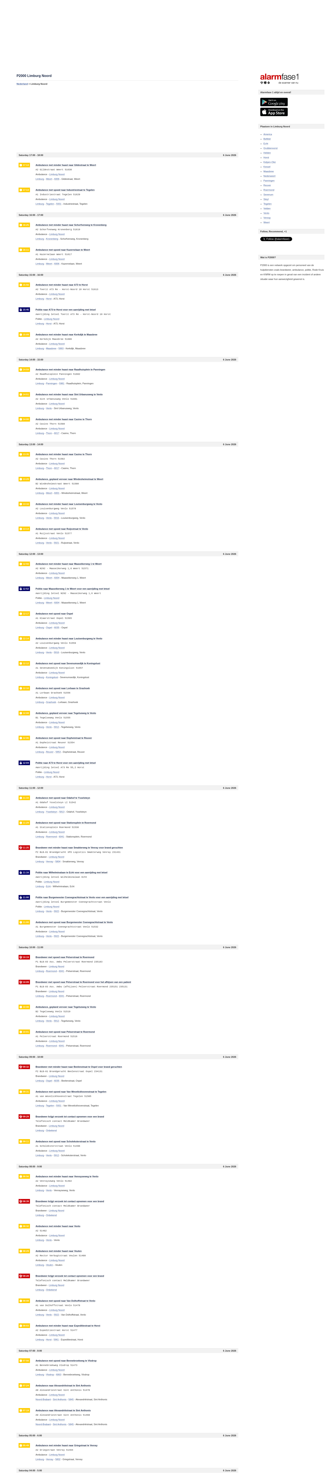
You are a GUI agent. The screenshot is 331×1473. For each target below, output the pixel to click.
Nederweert (269, 176)
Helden (267, 153)
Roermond (268, 190)
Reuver (267, 185)
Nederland (22, 84)
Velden (267, 208)
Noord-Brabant (43, 1399)
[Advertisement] (127, 118)
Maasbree (268, 171)
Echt (265, 143)
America (267, 134)
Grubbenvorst (270, 148)
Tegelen (267, 204)
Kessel (266, 166)
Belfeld (267, 139)
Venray (267, 217)
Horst (266, 157)
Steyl (266, 199)
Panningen (269, 180)
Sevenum (268, 194)
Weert (266, 222)
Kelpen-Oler (269, 162)
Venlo (266, 213)
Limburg (39, 179)
